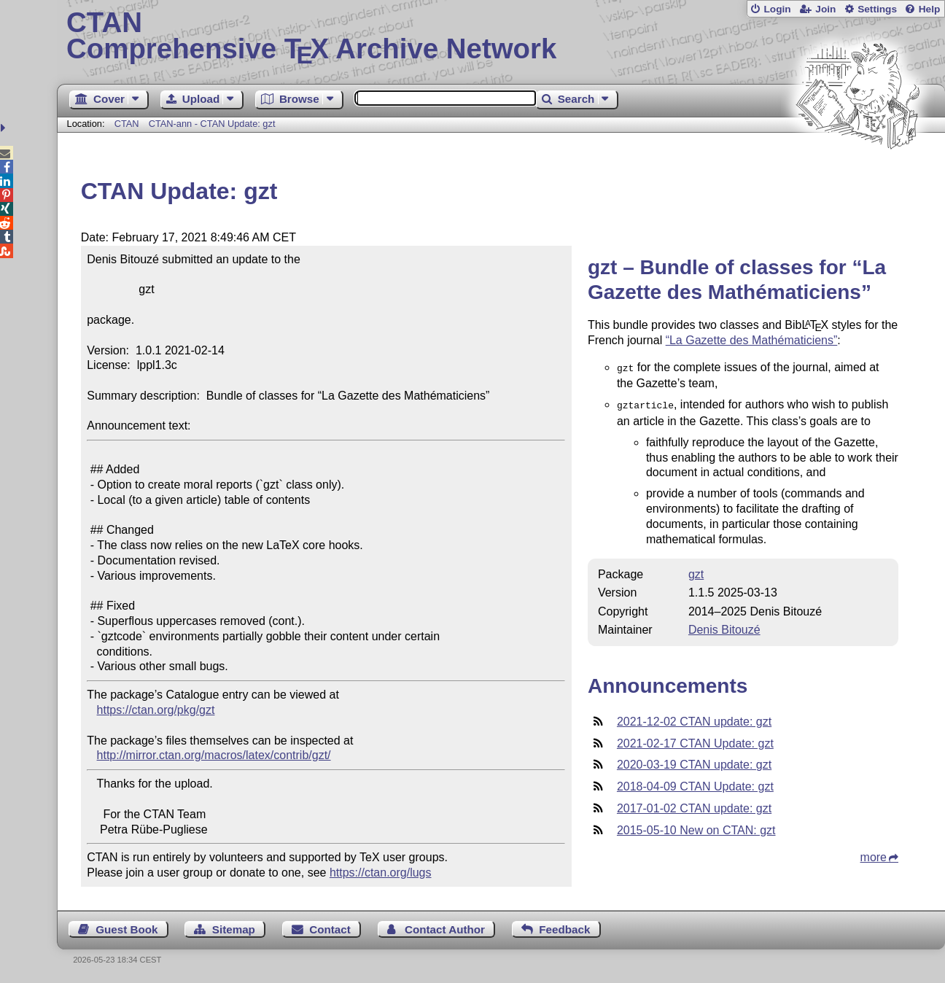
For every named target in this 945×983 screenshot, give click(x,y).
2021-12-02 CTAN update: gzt (694, 718)
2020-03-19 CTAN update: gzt (694, 761)
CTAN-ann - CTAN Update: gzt (212, 123)
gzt (696, 571)
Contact (330, 929)
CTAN (126, 123)
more (873, 854)
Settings (877, 9)
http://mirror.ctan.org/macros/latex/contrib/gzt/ (214, 755)
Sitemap (233, 929)
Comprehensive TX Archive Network (501, 36)
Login (776, 9)
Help (930, 9)
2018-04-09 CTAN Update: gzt (695, 783)
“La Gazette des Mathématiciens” (752, 340)
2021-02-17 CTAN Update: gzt (695, 740)
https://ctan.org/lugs (381, 872)
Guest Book (127, 929)
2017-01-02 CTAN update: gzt (694, 805)
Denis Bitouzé (724, 627)
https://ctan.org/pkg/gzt (156, 710)
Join (825, 9)
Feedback (564, 929)
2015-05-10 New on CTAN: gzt (696, 827)
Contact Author (445, 929)
